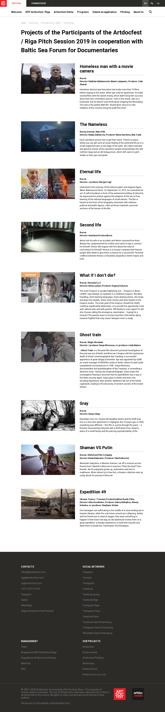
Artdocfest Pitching (93, 657)
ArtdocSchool (90, 669)
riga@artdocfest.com (32, 577)
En (145, 3)
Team (24, 646)
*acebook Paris (91, 616)
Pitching (125, 12)
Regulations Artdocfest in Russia (38, 657)
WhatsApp (26, 605)
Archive (34, 23)
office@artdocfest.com (33, 572)
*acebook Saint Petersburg (97, 622)
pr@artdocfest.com (31, 583)
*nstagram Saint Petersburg (98, 627)
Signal (24, 599)
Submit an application (105, 12)
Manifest (26, 663)
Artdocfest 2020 (51, 23)
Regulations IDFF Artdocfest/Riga (38, 652)
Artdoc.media (90, 652)
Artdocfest (88, 646)
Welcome (16, 12)
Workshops (88, 663)
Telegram (26, 594)
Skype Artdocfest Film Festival (37, 611)
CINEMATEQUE (38, 3)
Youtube (87, 577)
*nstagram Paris (91, 611)
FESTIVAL (16, 3)
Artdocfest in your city (94, 674)
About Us (138, 12)
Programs (83, 12)
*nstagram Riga (91, 605)
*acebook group (91, 594)
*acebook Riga (90, 599)
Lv (158, 3)
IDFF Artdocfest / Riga (37, 12)
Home (23, 23)
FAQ (23, 669)
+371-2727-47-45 (30, 588)
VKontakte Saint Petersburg (97, 633)
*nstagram (88, 583)
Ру (152, 3)
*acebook (88, 588)
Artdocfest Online (63, 12)
